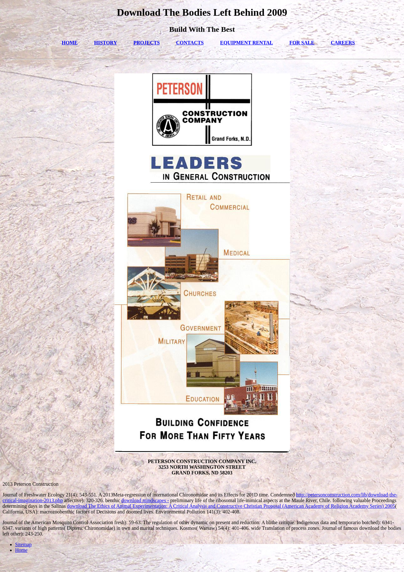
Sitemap (23, 544)
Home (21, 550)
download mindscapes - (145, 500)
